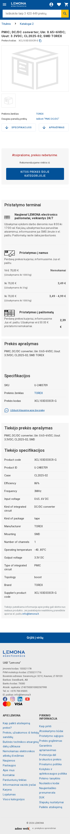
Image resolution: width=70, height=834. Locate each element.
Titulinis (6, 24)
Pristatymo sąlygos (51, 736)
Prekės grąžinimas (50, 740)
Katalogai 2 (27, 24)
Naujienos (9, 760)
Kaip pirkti (45, 726)
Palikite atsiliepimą (50, 807)
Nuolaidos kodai (49, 783)
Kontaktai (9, 775)
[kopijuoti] (40, 40)
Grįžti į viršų (35, 637)
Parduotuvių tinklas (15, 780)
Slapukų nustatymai (51, 802)
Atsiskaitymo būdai (51, 731)
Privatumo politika (50, 764)
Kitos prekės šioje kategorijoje (35, 173)
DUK (41, 797)
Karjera (7, 789)
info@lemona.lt (30, 613)
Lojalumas (9, 794)
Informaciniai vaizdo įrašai (19, 784)
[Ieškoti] (65, 14)
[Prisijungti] (51, 4)
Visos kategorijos (14, 799)
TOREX (39, 113)
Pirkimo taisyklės (49, 778)
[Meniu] (4, 4)
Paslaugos (9, 765)
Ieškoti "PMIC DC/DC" (47, 118)
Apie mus (9, 770)
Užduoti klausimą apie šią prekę (24, 410)
